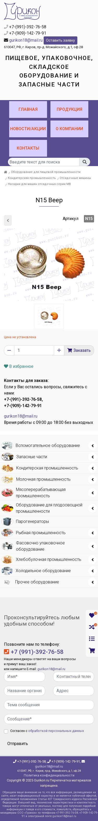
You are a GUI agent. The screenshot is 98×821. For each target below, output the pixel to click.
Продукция (69, 109)
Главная (28, 109)
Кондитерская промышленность (32, 178)
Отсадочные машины (75, 178)
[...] (43, 162)
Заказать (82, 350)
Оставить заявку (60, 40)
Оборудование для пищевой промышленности (45, 172)
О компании (69, 128)
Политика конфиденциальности (49, 775)
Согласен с (47, 731)
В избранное (18, 366)
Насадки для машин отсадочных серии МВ (39, 184)
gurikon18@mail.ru (26, 40)
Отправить (17, 743)
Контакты (28, 148)
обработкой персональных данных (56, 731)
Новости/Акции (28, 128)
